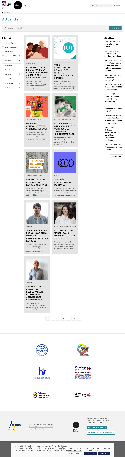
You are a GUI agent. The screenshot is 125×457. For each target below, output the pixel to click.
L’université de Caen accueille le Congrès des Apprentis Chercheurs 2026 (64, 128)
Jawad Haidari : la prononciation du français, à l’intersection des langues (37, 235)
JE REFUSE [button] (103, 453)
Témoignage (72, 226)
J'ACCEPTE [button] (90, 453)
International (7, 65)
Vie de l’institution (10, 88)
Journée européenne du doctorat (63, 182)
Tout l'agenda (116, 156)
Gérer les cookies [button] (75, 453)
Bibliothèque (7, 51)
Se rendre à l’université (100, 433)
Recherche (7, 74)
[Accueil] (2, 12)
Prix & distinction (8, 70)
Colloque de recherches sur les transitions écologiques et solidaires (111, 135)
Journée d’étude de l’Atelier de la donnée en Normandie (113, 120)
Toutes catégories (9, 43)
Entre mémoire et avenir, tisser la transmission (111, 99)
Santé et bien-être (9, 79)
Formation (7, 60)
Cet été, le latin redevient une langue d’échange (36, 182)
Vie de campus (8, 83)
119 (73, 318)
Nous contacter (95, 427)
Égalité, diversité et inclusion (35, 61)
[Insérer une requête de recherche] (101, 5)
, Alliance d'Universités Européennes (41, 427)
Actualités (7, 12)
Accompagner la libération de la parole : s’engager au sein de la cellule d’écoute (37, 72)
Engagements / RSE (10, 56)
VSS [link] (45, 83)
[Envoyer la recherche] (111, 5)
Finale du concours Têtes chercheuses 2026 (36, 126)
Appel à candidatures (10, 47)
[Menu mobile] (117, 5)
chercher (115, 28)
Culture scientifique (60, 119)
